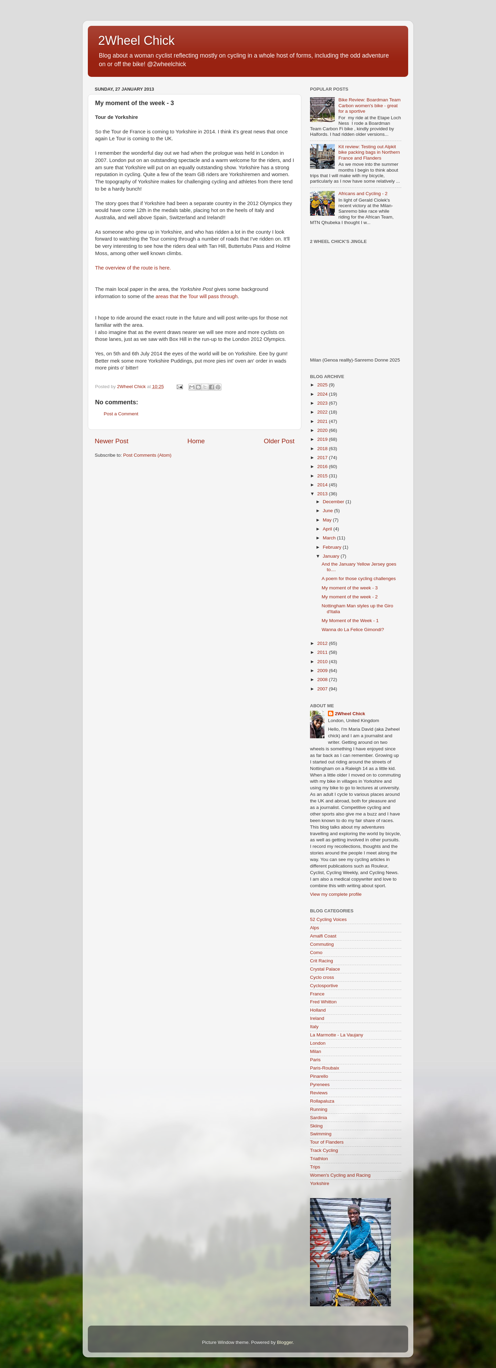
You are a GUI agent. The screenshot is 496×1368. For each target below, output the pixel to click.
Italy (314, 1026)
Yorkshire (319, 1183)
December (334, 501)
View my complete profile (336, 894)
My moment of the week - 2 (350, 596)
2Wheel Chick (136, 40)
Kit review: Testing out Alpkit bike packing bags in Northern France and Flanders (369, 152)
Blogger (285, 1342)
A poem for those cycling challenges (359, 578)
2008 (323, 679)
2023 (323, 403)
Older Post (279, 441)
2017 (323, 457)
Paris (315, 1059)
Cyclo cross (322, 977)
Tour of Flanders (327, 1142)
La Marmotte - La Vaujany (336, 1034)
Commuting (322, 944)
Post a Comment (121, 413)
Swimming (320, 1133)
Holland (318, 1010)
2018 (323, 448)
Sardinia (318, 1117)
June (328, 510)
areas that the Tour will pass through (197, 296)
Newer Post (111, 441)
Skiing (316, 1125)
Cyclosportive (324, 985)
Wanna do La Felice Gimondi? (353, 629)
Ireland (317, 1018)
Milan (315, 1051)
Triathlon (319, 1158)
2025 (323, 384)
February (333, 547)
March (330, 537)
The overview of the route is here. (133, 268)
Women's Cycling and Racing (340, 1175)
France (317, 993)
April (328, 528)
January (332, 556)
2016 (323, 466)
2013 (323, 493)
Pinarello (319, 1076)
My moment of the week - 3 (350, 587)
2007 (323, 688)
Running (318, 1109)
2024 (323, 394)
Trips (315, 1166)
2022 (323, 412)
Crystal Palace (325, 969)
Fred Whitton (323, 1001)
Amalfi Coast (323, 936)
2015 (323, 475)
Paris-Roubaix (324, 1068)
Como (316, 952)
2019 (323, 439)
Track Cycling (324, 1150)
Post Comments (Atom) (147, 455)
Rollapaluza (322, 1101)
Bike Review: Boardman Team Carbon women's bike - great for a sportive (369, 105)
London (318, 1043)
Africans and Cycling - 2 (363, 193)
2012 (323, 643)
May (328, 520)
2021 (323, 421)
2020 (323, 430)
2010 (323, 661)
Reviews (319, 1092)
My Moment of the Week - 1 (350, 620)
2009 (323, 670)
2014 (323, 484)
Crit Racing (321, 960)
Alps (314, 927)
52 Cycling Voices (328, 919)
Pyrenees (320, 1084)
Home (196, 441)
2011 (323, 652)
